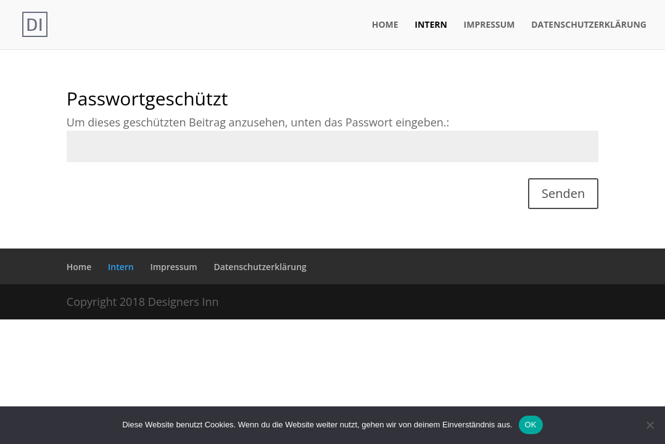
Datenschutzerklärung (588, 25)
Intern (431, 25)
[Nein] (649, 425)
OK (531, 424)
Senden (563, 193)
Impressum (489, 25)
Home (385, 25)
